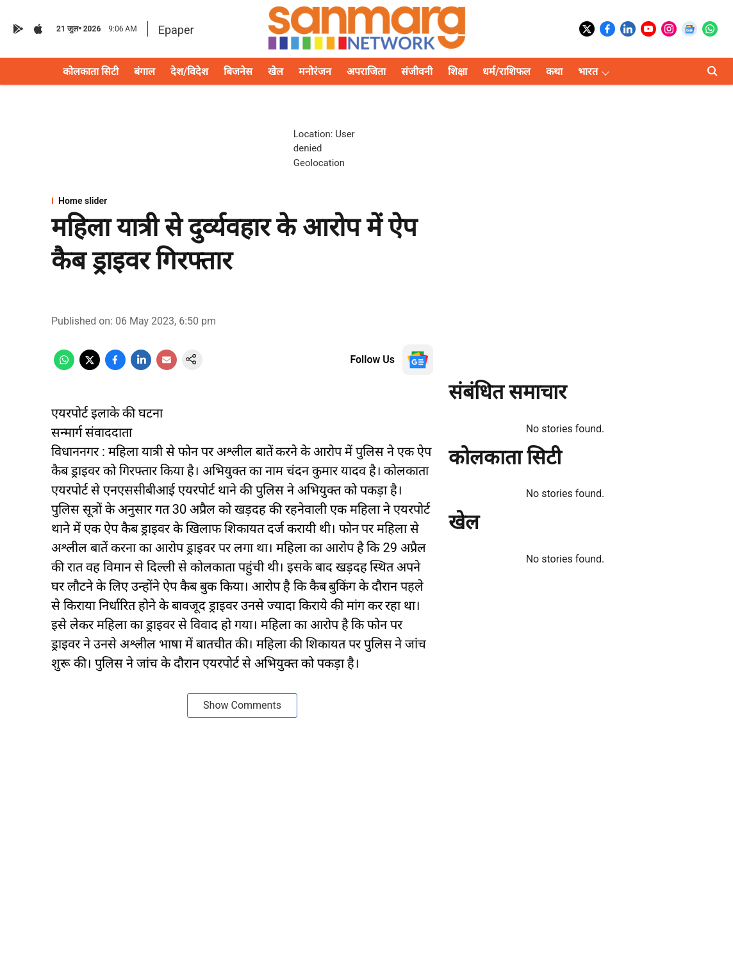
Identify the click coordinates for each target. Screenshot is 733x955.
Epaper (176, 30)
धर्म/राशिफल (506, 71)
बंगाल (144, 71)
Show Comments (242, 705)
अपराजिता (366, 71)
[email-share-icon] (166, 366)
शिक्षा (457, 71)
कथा (554, 71)
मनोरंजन (315, 71)
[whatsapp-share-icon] (64, 366)
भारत (588, 71)
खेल (275, 71)
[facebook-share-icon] (115, 366)
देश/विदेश (189, 71)
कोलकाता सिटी (91, 71)
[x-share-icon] (89, 366)
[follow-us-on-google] (417, 359)
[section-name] (242, 201)
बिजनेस (238, 71)
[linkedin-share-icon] (141, 366)
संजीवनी (416, 71)
